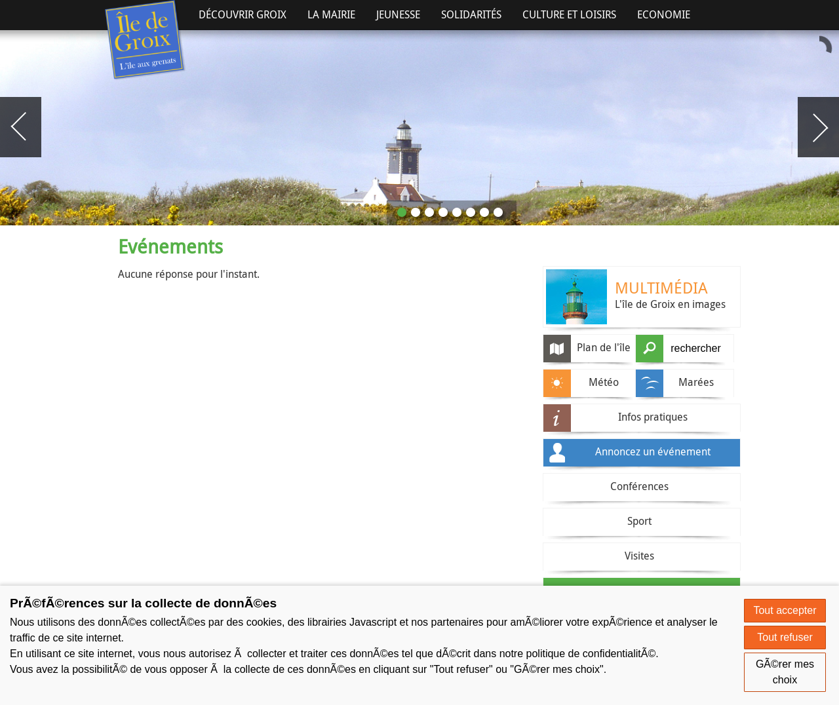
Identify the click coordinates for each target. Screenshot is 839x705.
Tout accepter (784, 610)
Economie (663, 14)
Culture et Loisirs (569, 14)
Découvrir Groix (242, 14)
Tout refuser (784, 637)
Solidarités (471, 14)
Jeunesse (398, 14)
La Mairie (331, 14)
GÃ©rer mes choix (785, 671)
